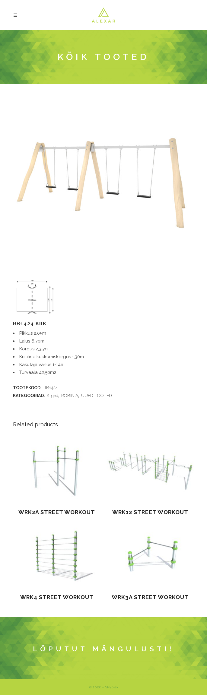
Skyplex (111, 687)
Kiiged (52, 395)
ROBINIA (69, 395)
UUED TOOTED (96, 395)
